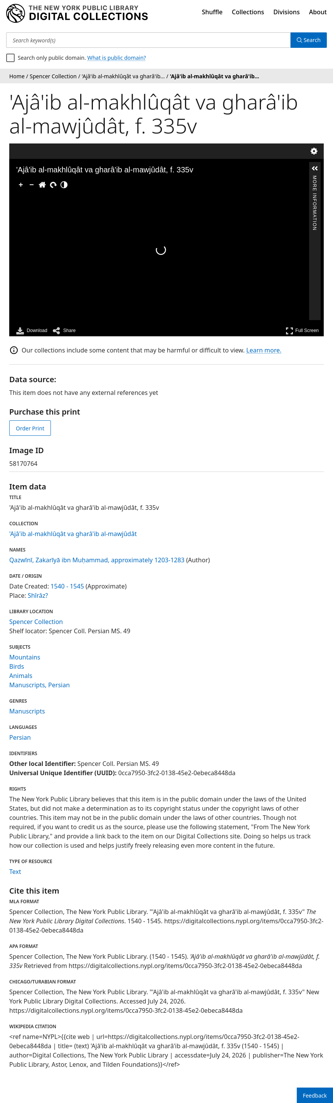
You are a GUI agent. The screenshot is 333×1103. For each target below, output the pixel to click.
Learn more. (263, 350)
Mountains (24, 657)
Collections (248, 12)
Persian (20, 737)
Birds (16, 666)
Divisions (286, 12)
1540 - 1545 (67, 586)
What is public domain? (116, 57)
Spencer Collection (36, 621)
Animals (20, 675)
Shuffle (212, 12)
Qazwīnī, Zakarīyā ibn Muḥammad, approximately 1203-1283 (97, 560)
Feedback (315, 1095)
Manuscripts (27, 711)
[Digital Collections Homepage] (77, 13)
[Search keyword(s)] (148, 40)
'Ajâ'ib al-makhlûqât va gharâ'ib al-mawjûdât (73, 534)
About (318, 12)
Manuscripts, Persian (39, 685)
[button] (315, 168)
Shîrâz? (38, 595)
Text (15, 871)
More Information (314, 178)
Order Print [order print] (30, 428)
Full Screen (302, 331)
